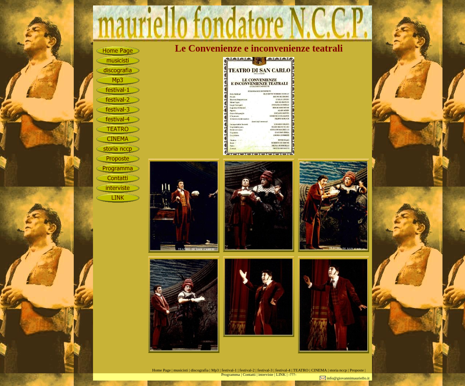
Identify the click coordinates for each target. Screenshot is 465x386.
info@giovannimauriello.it (348, 378)
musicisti (180, 370)
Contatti (249, 374)
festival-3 (264, 370)
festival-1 (229, 370)
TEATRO (300, 370)
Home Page (161, 370)
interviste (265, 374)
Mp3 (215, 370)
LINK (281, 374)
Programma (230, 374)
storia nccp (338, 370)
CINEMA (319, 370)
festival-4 (283, 370)
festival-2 (247, 370)
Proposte (357, 370)
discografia (200, 370)
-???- (292, 374)
